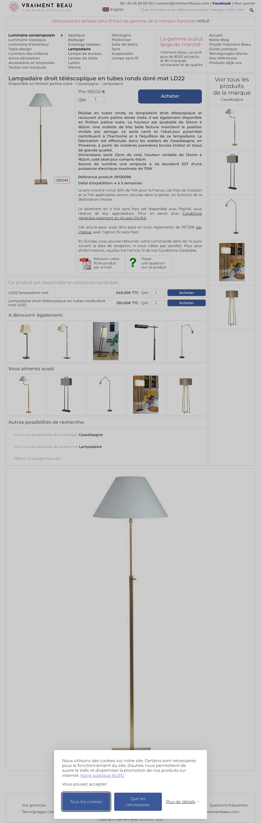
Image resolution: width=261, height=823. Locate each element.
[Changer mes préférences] (180, 802)
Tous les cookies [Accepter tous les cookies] (86, 801)
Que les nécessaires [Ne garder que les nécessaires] (138, 801)
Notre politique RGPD (102, 775)
